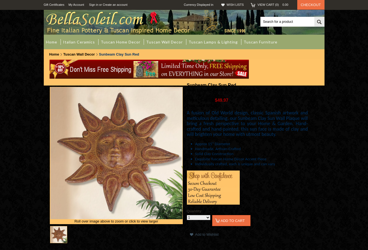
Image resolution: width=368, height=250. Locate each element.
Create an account (115, 4)
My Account (76, 4)
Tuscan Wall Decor (79, 54)
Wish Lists (235, 4)
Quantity (194, 211)
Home (54, 54)
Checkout (311, 5)
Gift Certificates (54, 4)
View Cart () (275, 4)
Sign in (94, 4)
